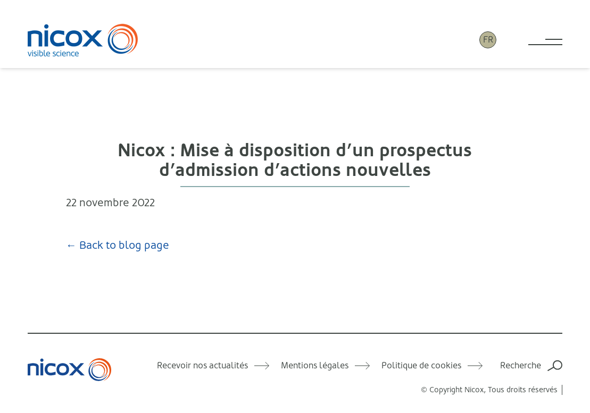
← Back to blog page (117, 245)
